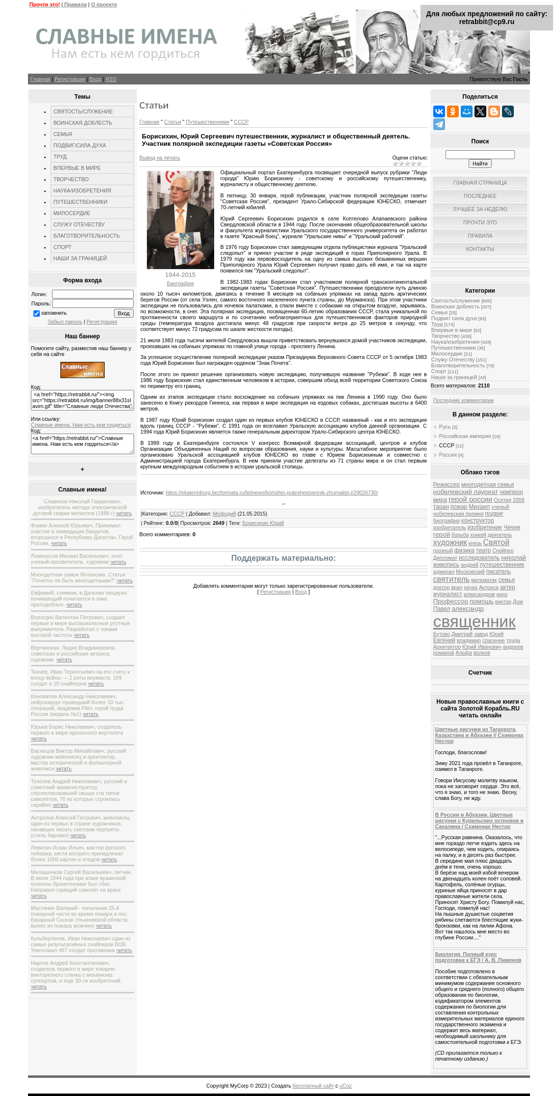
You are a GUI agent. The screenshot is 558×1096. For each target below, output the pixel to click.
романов (443, 653)
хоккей (478, 535)
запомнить (54, 313)
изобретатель (449, 527)
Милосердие (447, 353)
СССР (241, 122)
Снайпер (502, 550)
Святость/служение (455, 300)
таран (441, 506)
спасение (493, 640)
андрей (469, 565)
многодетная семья (487, 484)
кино (502, 594)
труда (513, 640)
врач (456, 587)
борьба (460, 535)
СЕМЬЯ (63, 134)
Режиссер (446, 484)
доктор (441, 587)
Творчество (445, 336)
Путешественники (207, 122)
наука (470, 587)
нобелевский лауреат (465, 491)
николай (513, 557)
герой (441, 534)
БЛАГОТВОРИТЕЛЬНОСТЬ (87, 236)
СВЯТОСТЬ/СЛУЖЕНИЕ (83, 111)
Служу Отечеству (453, 359)
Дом (518, 601)
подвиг (494, 513)
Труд (437, 324)
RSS (111, 79)
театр (483, 550)
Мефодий (224, 514)
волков (482, 653)
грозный (443, 550)
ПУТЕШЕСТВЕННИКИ (81, 202)
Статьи (172, 122)
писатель (498, 571)
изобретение (485, 527)
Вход (95, 79)
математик (484, 580)
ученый (500, 507)
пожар (458, 506)
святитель (451, 579)
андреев (513, 647)
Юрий (497, 634)
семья (506, 579)
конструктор (477, 520)
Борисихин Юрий (263, 523)
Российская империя (465, 436)
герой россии (470, 499)
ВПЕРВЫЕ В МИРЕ (77, 168)
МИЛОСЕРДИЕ (72, 213)
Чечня (511, 527)
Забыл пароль (65, 322)
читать (124, 513)
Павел (441, 608)
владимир (469, 640)
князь (475, 543)
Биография (180, 283)
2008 (519, 500)
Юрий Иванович (482, 647)
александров (479, 594)
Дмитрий (462, 634)
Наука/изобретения (455, 342)
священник (474, 621)
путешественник (502, 564)
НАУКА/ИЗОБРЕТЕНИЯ (83, 190)
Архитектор (447, 647)
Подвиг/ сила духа (454, 318)
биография (446, 520)
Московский (470, 572)
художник (450, 542)
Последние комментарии (463, 400)
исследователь (479, 557)
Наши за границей (454, 377)
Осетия (502, 500)
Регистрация (70, 79)
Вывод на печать (160, 158)
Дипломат (445, 558)
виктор (503, 601)
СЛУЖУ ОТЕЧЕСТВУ (79, 224)
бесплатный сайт (313, 1086)
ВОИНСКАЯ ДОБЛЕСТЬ (83, 123)
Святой (496, 542)
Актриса (489, 587)
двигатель (500, 535)
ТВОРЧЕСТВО (71, 179)
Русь (445, 427)
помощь (482, 601)
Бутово (441, 634)
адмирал (444, 572)
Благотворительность (458, 365)
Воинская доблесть (455, 306)
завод (481, 634)
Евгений (444, 640)
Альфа (463, 653)
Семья (439, 312)
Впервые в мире (451, 330)
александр (468, 608)
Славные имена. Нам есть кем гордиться (81, 425)
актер (507, 587)
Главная (40, 79)
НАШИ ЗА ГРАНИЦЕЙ (80, 258)
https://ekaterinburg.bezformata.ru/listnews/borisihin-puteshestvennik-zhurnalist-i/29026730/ (272, 492)
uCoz (345, 1086)
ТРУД (60, 157)
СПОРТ (63, 247)
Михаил (479, 506)
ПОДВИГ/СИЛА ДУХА (80, 145)
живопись (446, 564)
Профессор (450, 601)
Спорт (438, 371)
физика (464, 550)
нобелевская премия (458, 514)
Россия (448, 455)
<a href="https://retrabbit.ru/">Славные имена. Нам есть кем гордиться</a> (82, 444)
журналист (447, 594)
